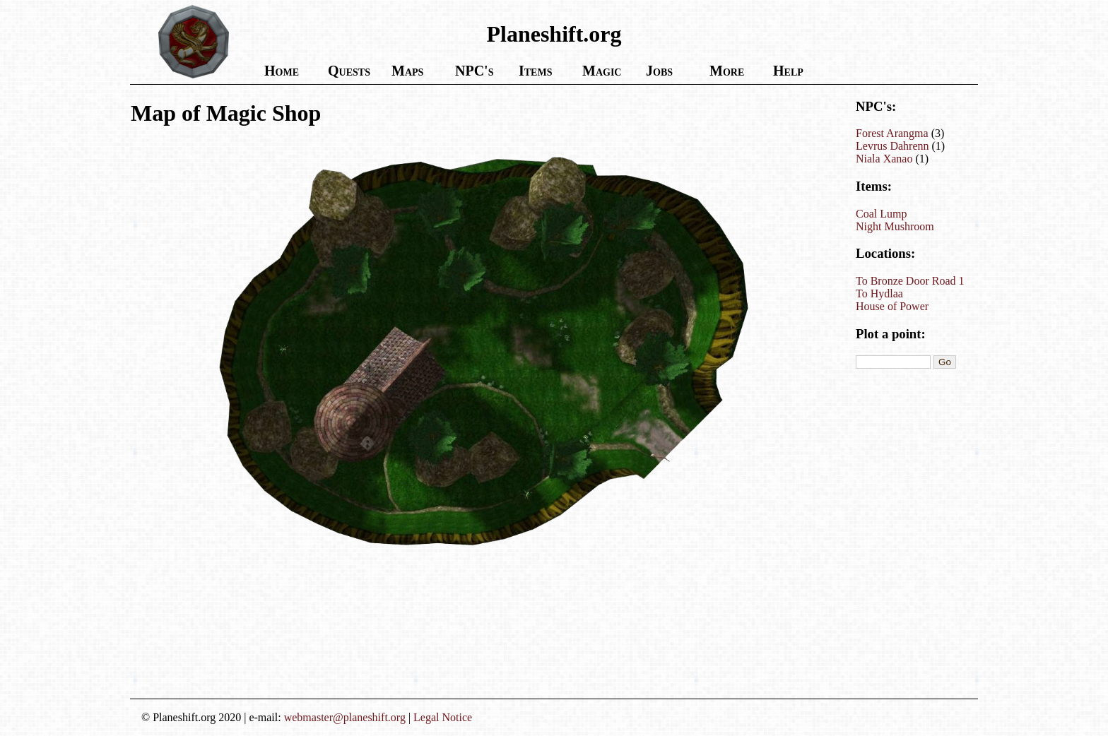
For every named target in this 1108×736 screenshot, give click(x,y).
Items (535, 70)
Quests (349, 70)
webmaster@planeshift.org (345, 717)
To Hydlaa (879, 293)
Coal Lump (881, 214)
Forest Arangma (892, 133)
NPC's (474, 70)
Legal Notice (442, 717)
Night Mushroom (895, 226)
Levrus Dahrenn (892, 146)
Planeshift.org (553, 34)
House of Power (892, 306)
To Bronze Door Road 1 (910, 281)
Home (281, 70)
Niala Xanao (884, 159)
